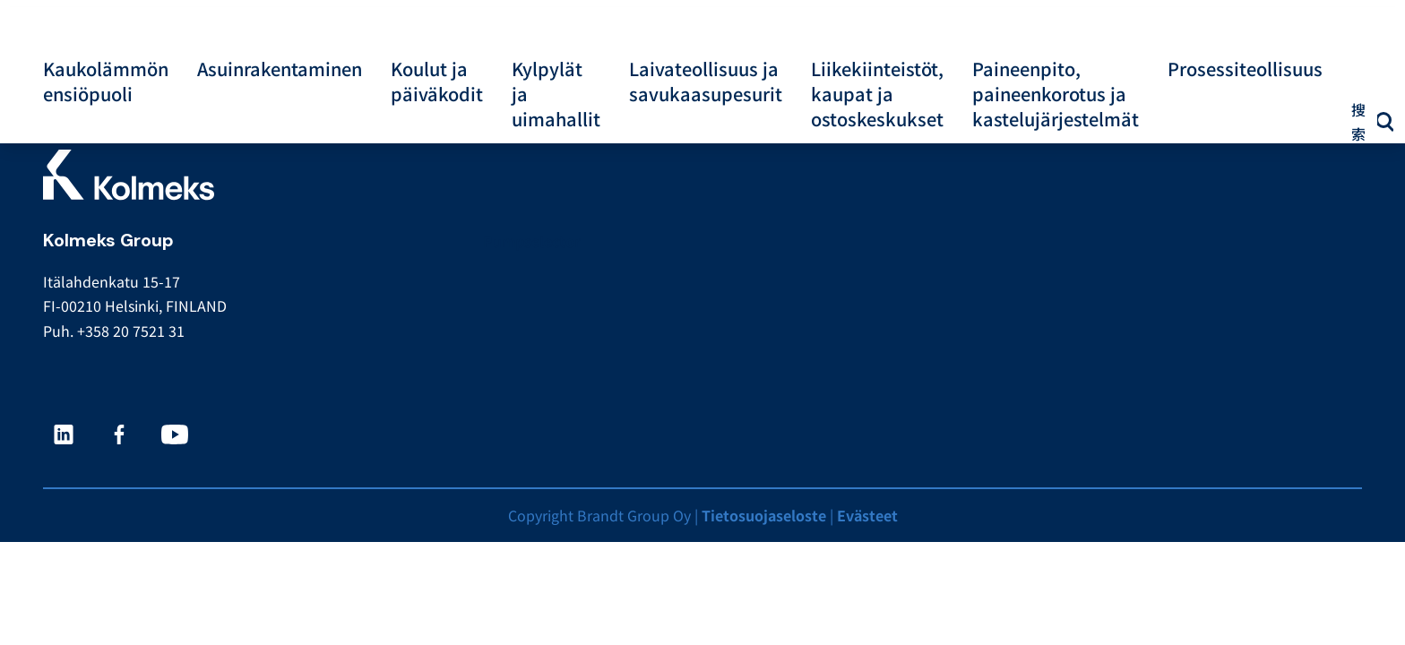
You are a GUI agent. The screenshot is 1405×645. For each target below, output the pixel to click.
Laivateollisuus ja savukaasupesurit (705, 81)
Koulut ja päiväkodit (437, 81)
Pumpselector (532, 241)
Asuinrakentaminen (279, 69)
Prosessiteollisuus (1245, 69)
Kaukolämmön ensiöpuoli (105, 81)
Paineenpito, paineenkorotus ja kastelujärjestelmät (1055, 94)
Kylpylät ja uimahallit (556, 94)
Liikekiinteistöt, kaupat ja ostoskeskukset (877, 94)
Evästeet (867, 515)
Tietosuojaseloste (764, 515)
